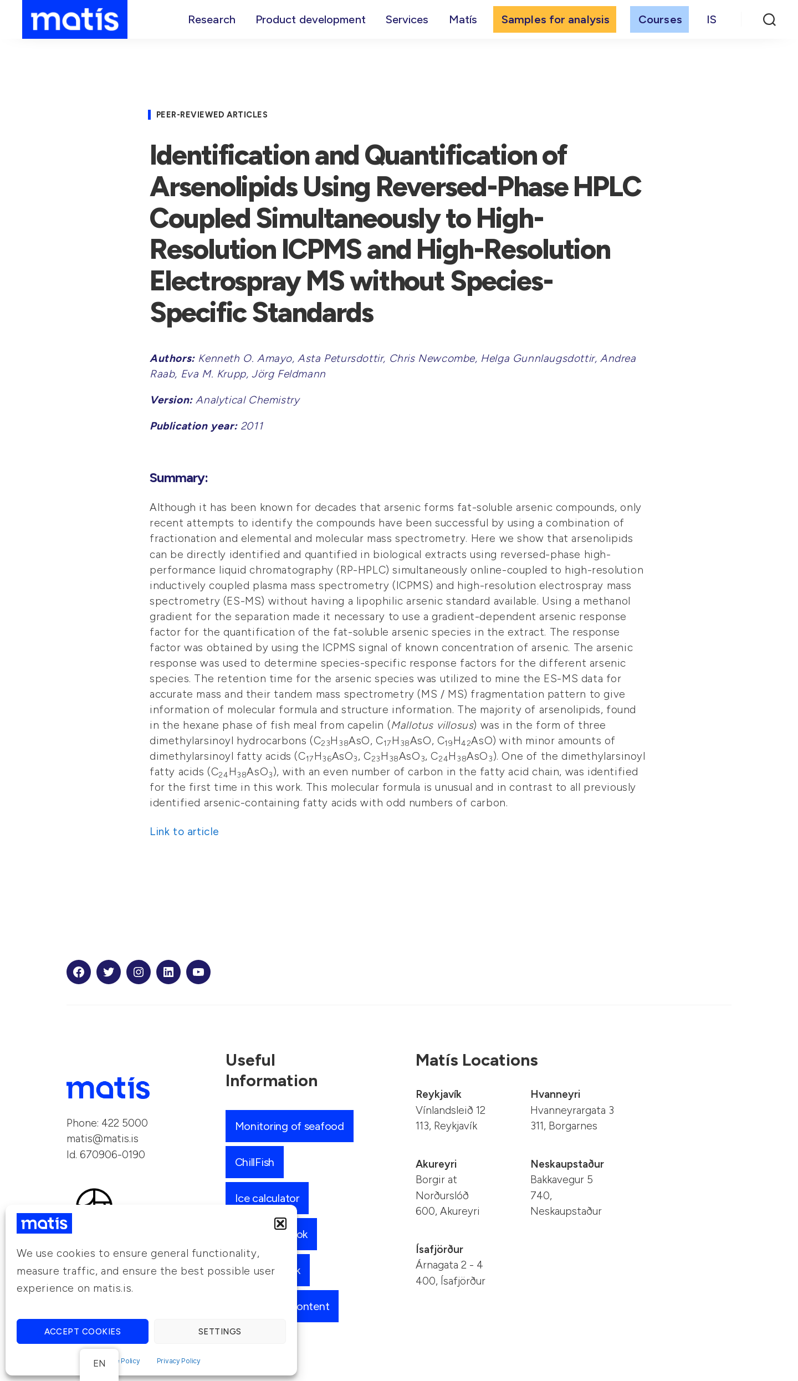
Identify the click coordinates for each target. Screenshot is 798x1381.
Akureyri (436, 1164)
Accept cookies (82, 1332)
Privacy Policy (179, 1361)
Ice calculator (269, 1198)
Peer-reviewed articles (216, 115)
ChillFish (255, 1162)
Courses (660, 20)
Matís (463, 20)
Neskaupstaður (567, 1164)
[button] (280, 1223)
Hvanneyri (555, 1094)
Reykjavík (439, 1094)
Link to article (184, 831)
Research (212, 20)
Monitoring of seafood (293, 1126)
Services (407, 20)
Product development (310, 20)
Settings (220, 1332)
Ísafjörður (439, 1249)
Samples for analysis (556, 20)
